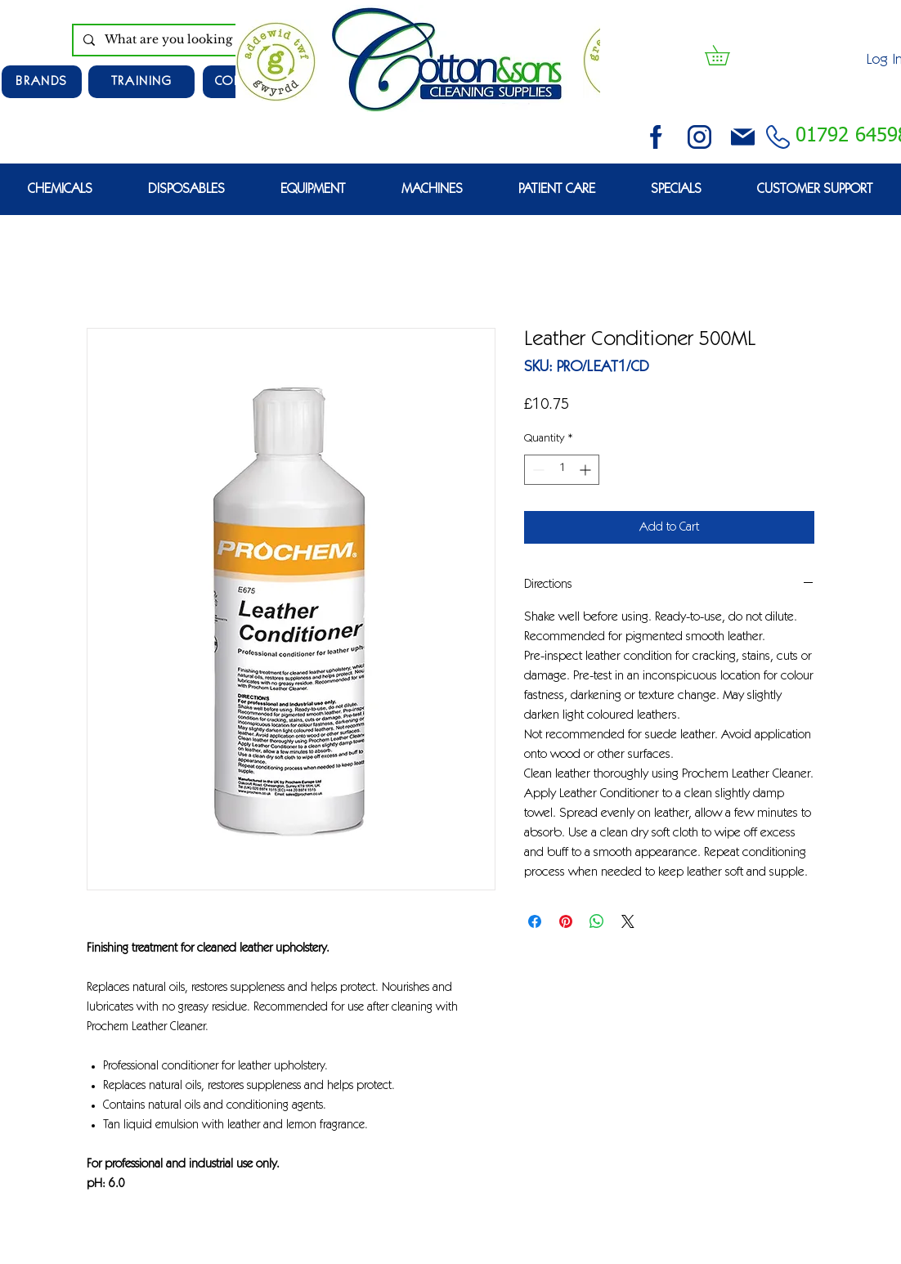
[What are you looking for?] (193, 40)
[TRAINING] (141, 81)
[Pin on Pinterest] (566, 921)
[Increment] (586, 469)
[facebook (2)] (656, 137)
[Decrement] (537, 469)
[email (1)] (743, 137)
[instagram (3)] (699, 137)
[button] (727, 55)
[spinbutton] (561, 469)
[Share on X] (628, 921)
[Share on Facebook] (535, 921)
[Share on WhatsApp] (597, 921)
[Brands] (42, 81)
